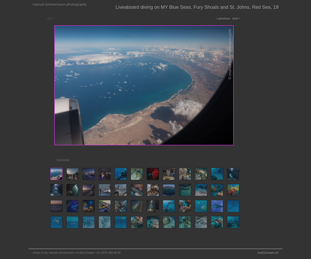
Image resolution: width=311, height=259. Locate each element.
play (50, 18)
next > (236, 18)
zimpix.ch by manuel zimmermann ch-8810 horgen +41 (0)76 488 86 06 (77, 252)
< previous (223, 18)
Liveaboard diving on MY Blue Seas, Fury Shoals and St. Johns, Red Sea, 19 (197, 7)
